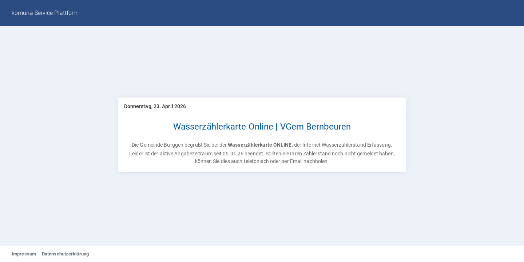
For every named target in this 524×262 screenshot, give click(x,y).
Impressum (24, 254)
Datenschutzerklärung (65, 254)
